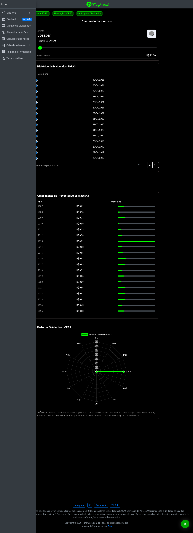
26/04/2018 (84, 158)
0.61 (105, 206)
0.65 (105, 276)
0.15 (105, 212)
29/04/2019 (84, 141)
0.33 (105, 229)
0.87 (105, 258)
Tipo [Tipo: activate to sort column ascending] (151, 74)
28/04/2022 (84, 96)
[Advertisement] (115, 183)
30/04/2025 (84, 80)
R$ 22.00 (157, 55)
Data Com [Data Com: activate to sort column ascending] (74, 74)
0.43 (105, 305)
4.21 (105, 241)
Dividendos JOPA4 (51, 13)
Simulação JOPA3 (100, 13)
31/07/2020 (84, 119)
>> (162, 164)
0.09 (105, 224)
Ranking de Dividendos (127, 13)
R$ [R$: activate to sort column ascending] (102, 74)
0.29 (105, 282)
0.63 (105, 311)
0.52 (105, 247)
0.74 (105, 218)
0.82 (105, 299)
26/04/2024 (84, 85)
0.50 (105, 235)
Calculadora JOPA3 (76, 13)
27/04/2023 (84, 91)
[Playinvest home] (116, 4)
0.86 (105, 287)
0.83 (105, 264)
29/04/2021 (84, 102)
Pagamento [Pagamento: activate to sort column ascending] (122, 74)
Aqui (129, 529)
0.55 (105, 253)
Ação (74, 40)
